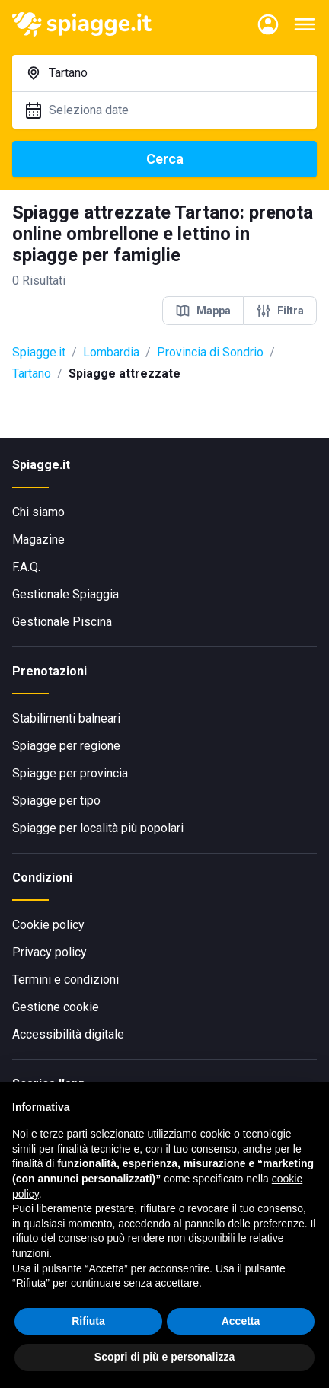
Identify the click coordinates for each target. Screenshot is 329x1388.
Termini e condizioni (65, 979)
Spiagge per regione (66, 746)
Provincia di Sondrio (210, 352)
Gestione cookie (55, 1007)
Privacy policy (49, 952)
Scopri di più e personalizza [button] (164, 1357)
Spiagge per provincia (70, 773)
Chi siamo (38, 512)
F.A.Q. (26, 567)
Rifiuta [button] (88, 1321)
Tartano (31, 373)
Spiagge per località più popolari (98, 828)
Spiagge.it (38, 352)
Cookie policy (48, 924)
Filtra (280, 310)
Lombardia (111, 352)
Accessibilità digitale (68, 1034)
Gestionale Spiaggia (65, 594)
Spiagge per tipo (56, 800)
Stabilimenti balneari (66, 718)
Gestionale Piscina (62, 621)
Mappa (203, 310)
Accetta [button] (241, 1321)
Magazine (38, 539)
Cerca (165, 159)
